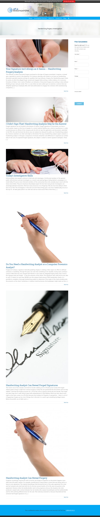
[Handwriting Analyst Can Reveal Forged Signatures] (37, 337)
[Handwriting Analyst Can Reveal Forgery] (37, 442)
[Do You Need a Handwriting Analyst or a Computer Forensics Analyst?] (37, 231)
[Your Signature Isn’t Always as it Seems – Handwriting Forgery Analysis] (37, 53)
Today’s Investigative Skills (19, 175)
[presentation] (86, 96)
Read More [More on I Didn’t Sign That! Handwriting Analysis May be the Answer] (66, 143)
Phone (76, 68)
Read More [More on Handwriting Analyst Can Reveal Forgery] (66, 497)
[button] (68, 18)
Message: (76, 76)
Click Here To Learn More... (69, 1)
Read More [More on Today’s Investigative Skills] (66, 193)
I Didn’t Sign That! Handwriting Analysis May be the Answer (36, 123)
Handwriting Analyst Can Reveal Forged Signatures (32, 385)
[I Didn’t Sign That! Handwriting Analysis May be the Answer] (37, 109)
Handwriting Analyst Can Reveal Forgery (26, 478)
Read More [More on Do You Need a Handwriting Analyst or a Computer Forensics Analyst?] (66, 284)
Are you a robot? (78, 91)
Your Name (77, 54)
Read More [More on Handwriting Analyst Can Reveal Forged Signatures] (66, 402)
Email (76, 61)
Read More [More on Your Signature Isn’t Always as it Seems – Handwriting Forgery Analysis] (66, 91)
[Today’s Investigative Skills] (37, 161)
